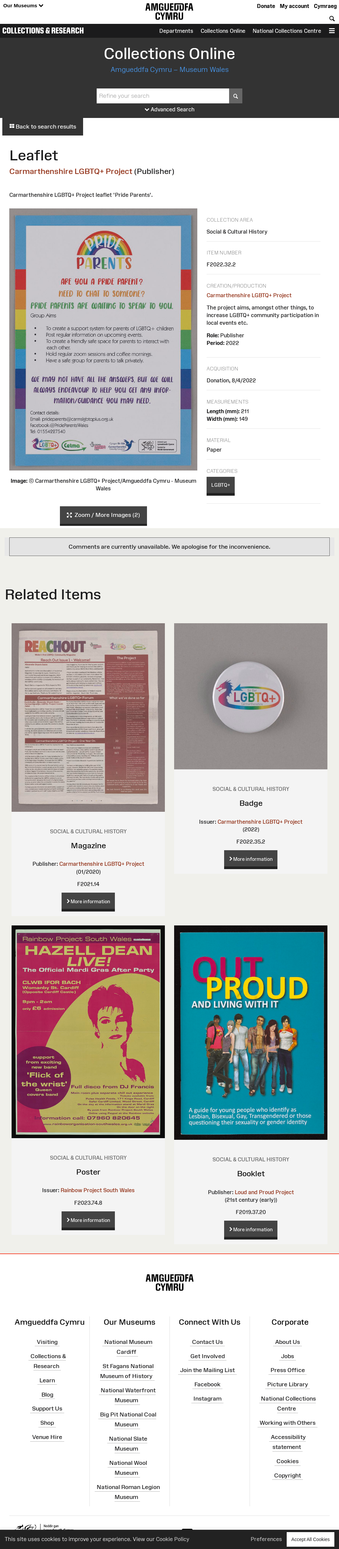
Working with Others (287, 1422)
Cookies (287, 1461)
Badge (251, 803)
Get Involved (207, 1356)
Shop (47, 1422)
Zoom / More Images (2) (103, 515)
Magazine (88, 845)
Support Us (47, 1408)
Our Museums (23, 6)
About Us (287, 1342)
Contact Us (207, 1342)
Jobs (287, 1356)
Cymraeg (325, 6)
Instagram (207, 1398)
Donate (266, 6)
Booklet (251, 1173)
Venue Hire (47, 1437)
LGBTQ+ (220, 485)
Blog (47, 1394)
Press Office (287, 1370)
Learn (47, 1380)
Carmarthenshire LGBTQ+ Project (70, 171)
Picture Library (287, 1384)
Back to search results (42, 126)
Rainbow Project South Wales (98, 1190)
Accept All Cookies (310, 1539)
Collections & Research (43, 30)
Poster (88, 1171)
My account (294, 6)
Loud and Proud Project (264, 1192)
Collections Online (223, 31)
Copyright (287, 1475)
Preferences (266, 1539)
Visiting (47, 1342)
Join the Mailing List (207, 1370)
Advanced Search (170, 109)
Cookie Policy (172, 1539)
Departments (176, 31)
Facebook (207, 1384)
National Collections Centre (287, 31)
